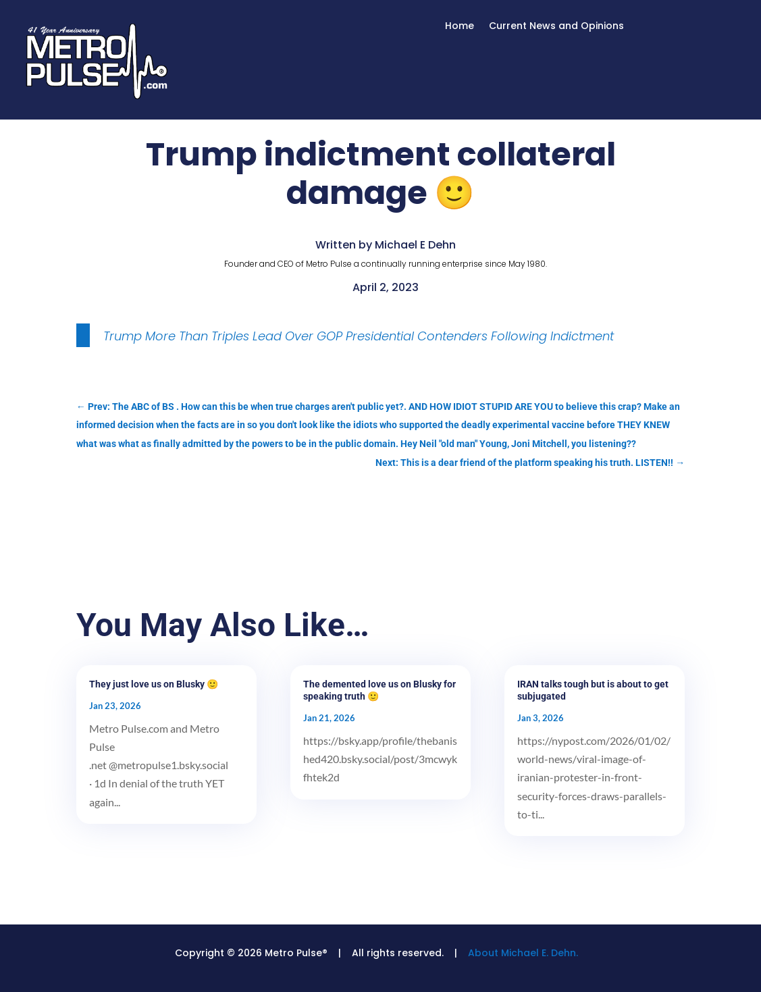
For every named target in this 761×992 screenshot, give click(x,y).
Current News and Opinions (556, 26)
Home (459, 26)
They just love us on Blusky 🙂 (153, 684)
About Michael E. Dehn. (523, 953)
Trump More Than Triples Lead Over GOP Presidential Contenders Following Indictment (358, 336)
